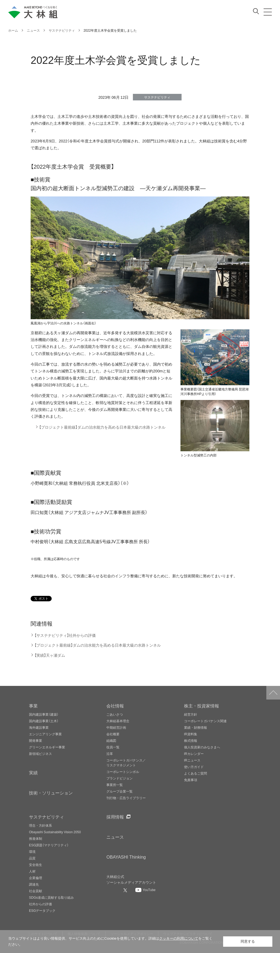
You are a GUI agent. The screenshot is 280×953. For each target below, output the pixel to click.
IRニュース (192, 760)
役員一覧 (112, 747)
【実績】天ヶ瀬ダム (49, 655)
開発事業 (35, 740)
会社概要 (112, 733)
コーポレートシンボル (122, 771)
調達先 (34, 884)
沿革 (109, 753)
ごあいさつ (114, 714)
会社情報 (115, 705)
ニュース (115, 836)
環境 (32, 851)
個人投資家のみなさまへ (202, 747)
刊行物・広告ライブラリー (126, 797)
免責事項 (190, 779)
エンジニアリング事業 (45, 733)
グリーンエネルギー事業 (47, 747)
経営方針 (190, 714)
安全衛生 (35, 864)
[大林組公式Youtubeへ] (145, 889)
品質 (32, 858)
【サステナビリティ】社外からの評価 (65, 635)
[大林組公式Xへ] (126, 890)
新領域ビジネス (40, 753)
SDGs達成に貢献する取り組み (51, 897)
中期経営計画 (116, 727)
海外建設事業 (39, 727)
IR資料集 (190, 733)
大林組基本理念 (117, 720)
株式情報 (190, 740)
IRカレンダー (194, 753)
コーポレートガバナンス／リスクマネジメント (126, 762)
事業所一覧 (114, 784)
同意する (248, 941)
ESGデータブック (42, 910)
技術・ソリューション (51, 792)
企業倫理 (35, 877)
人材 (32, 871)
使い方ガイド (194, 766)
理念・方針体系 (40, 825)
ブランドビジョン (119, 778)
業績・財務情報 (195, 727)
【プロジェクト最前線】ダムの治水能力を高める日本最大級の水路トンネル (102, 427)
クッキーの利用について (178, 938)
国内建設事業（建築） (44, 714)
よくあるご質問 (195, 773)
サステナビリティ (46, 816)
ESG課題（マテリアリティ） (49, 845)
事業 (33, 705)
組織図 (111, 740)
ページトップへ (273, 693)
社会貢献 (35, 890)
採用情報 (115, 816)
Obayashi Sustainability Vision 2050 (55, 831)
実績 (33, 772)
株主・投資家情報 (201, 705)
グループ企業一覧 (119, 791)
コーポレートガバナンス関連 (205, 720)
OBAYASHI (126, 856)
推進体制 (35, 838)
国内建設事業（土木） (44, 720)
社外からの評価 (40, 903)
